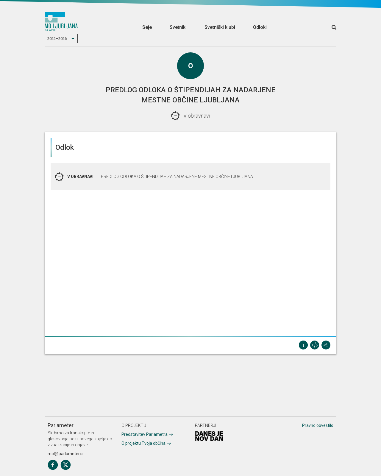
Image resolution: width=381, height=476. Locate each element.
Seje (147, 27)
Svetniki (178, 27)
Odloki (260, 27)
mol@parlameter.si (65, 453)
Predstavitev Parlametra (144, 434)
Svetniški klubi (219, 27)
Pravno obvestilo (317, 425)
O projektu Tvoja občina (143, 443)
